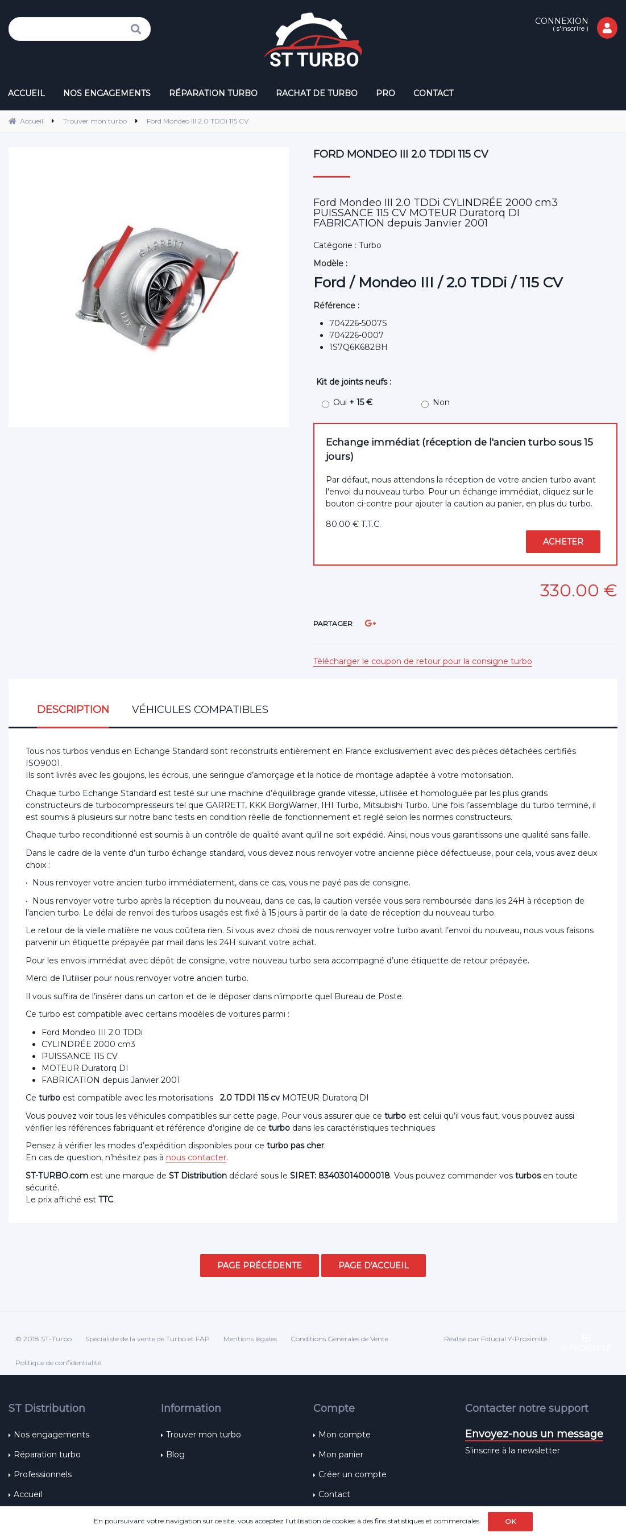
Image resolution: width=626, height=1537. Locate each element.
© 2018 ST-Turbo (43, 1338)
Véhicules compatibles (200, 709)
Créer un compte (352, 1474)
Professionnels (43, 1474)
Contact (334, 1494)
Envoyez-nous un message (534, 1434)
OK (510, 1521)
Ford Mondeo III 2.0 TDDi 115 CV (400, 154)
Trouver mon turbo (203, 1434)
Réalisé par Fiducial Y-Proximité (495, 1338)
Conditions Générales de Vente (339, 1338)
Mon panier (340, 1454)
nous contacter (196, 1157)
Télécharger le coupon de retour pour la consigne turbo (422, 661)
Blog (175, 1454)
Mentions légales (250, 1338)
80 (353, 524)
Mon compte (344, 1434)
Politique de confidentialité (58, 1362)
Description (73, 709)
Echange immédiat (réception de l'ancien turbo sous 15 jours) (459, 449)
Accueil (28, 1494)
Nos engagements (51, 1434)
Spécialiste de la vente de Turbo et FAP (147, 1338)
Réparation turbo (47, 1454)
